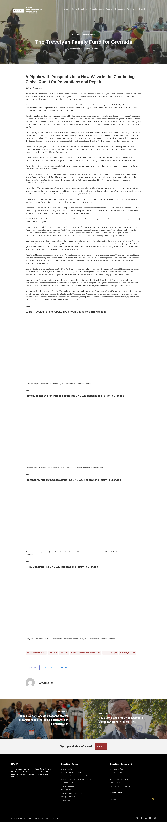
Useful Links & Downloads (119, 779)
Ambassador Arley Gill (36, 653)
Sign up (101, 746)
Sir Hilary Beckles (127, 653)
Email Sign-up (65, 790)
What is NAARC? (66, 769)
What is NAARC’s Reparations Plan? (73, 776)
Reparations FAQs (116, 769)
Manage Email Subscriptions (71, 793)
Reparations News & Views (83, 35)
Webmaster (74, 49)
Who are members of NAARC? (72, 772)
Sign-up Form (114, 783)
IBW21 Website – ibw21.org (119, 786)
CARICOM (53, 653)
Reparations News (116, 772)
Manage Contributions (68, 786)
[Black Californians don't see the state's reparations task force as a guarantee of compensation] (42, 719)
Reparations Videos (116, 776)
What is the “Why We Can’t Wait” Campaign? (77, 779)
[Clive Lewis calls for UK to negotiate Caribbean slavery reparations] (125, 719)
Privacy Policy (65, 800)
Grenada (64, 653)
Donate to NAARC (67, 783)
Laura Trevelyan (110, 653)
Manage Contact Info (68, 797)
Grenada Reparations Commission (85, 653)
